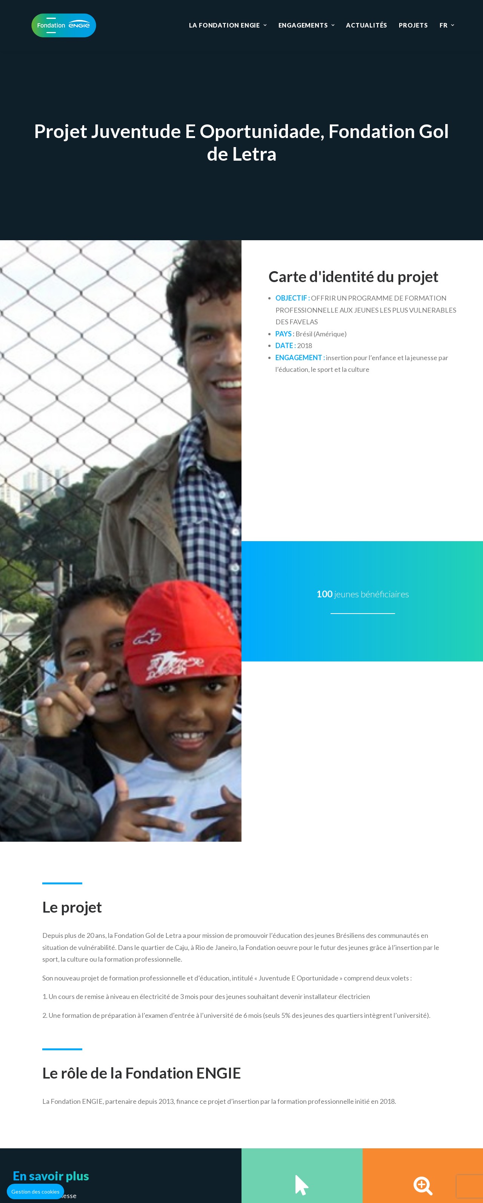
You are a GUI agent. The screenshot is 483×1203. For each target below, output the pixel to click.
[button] (35, 1192)
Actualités (366, 25)
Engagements (306, 25)
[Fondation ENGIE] (64, 25)
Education (187, 1115)
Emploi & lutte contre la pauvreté (66, 771)
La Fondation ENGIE (228, 25)
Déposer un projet (341, 853)
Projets (413, 25)
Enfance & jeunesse (47, 748)
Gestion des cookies (233, 1155)
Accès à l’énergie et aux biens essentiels (76, 760)
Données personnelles (305, 1155)
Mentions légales (170, 1155)
